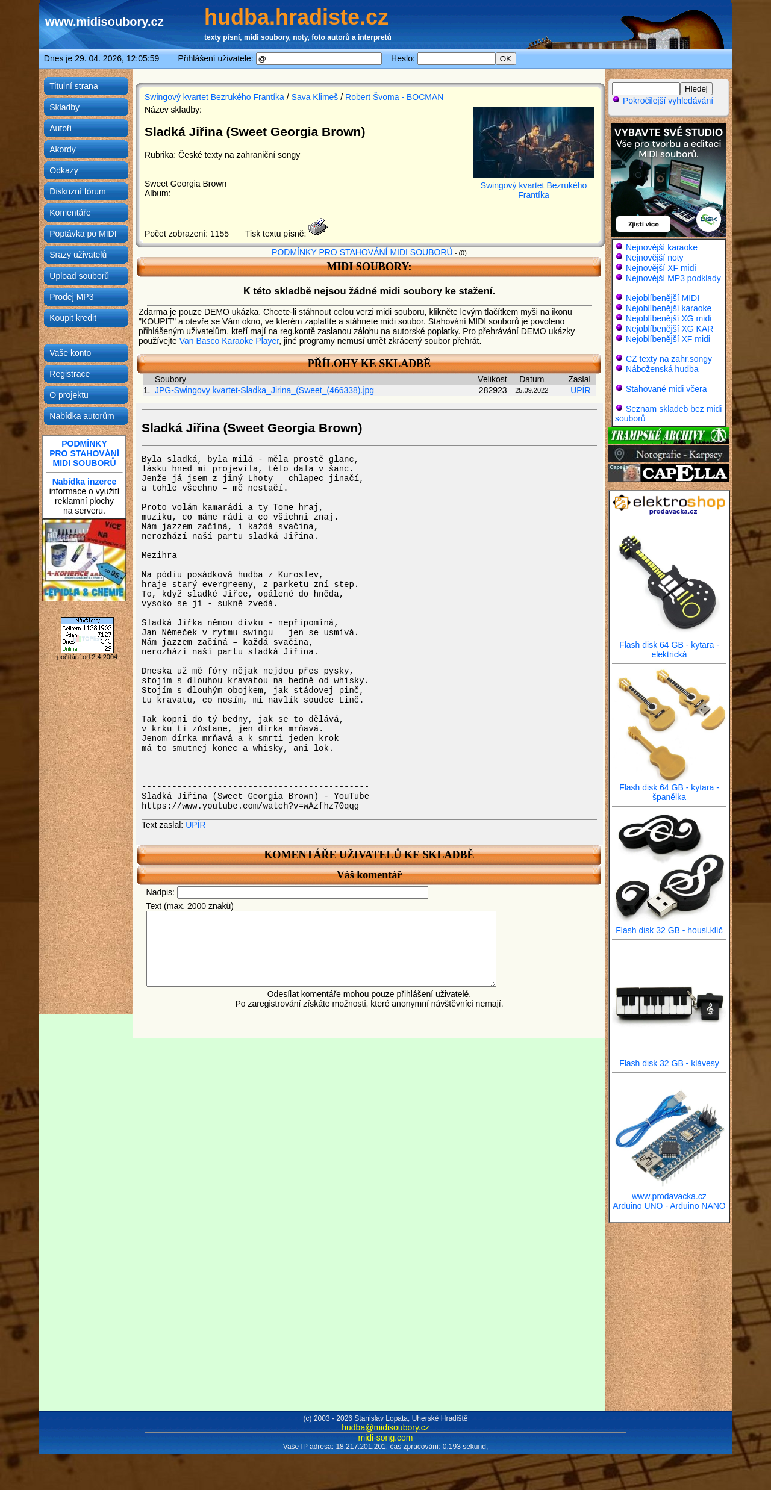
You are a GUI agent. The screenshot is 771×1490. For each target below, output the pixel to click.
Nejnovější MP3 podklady (673, 278)
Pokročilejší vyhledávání (662, 100)
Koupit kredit (72, 318)
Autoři (60, 128)
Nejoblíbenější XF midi (668, 339)
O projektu (69, 395)
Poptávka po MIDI (82, 233)
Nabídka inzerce (84, 481)
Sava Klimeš (315, 97)
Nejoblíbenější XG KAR (670, 329)
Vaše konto (70, 353)
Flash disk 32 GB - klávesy (669, 1059)
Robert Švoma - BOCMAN (394, 97)
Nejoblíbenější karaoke (668, 308)
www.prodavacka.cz (669, 1192)
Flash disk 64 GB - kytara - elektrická (669, 645)
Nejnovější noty (655, 257)
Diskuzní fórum (77, 191)
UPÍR (580, 390)
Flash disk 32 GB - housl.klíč (669, 926)
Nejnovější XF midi (661, 268)
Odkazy (63, 170)
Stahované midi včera (666, 389)
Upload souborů (79, 276)
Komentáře (69, 212)
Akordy (62, 149)
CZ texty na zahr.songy (669, 359)
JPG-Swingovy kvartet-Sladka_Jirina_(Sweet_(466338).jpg (264, 390)
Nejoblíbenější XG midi (668, 318)
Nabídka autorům (81, 416)
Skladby (64, 107)
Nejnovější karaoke (662, 247)
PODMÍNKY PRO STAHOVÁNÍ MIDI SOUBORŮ (362, 252)
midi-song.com (385, 1437)
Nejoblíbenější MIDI (662, 298)
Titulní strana (73, 86)
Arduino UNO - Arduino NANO (669, 1206)
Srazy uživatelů (78, 254)
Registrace (69, 374)
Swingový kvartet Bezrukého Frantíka (214, 97)
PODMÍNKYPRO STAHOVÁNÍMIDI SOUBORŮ (84, 453)
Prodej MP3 (71, 297)
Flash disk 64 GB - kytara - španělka (669, 788)
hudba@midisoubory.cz (385, 1427)
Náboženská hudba (662, 369)
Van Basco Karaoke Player (229, 341)
